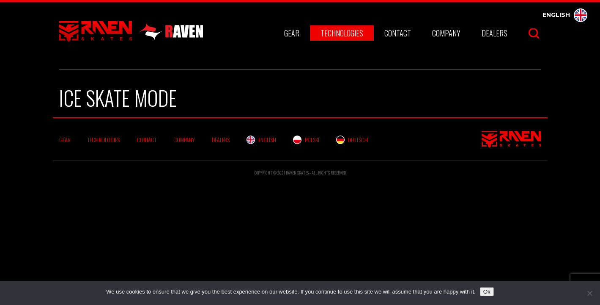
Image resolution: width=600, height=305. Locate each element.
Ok (486, 291)
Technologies (342, 33)
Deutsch (352, 139)
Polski (306, 139)
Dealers (494, 33)
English (564, 15)
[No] (589, 293)
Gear (291, 33)
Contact (397, 33)
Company (446, 33)
